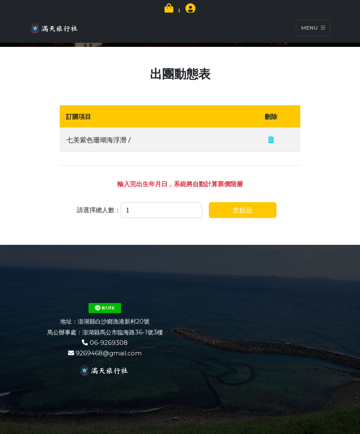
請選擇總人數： (99, 209)
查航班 (243, 209)
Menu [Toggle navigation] (313, 28)
